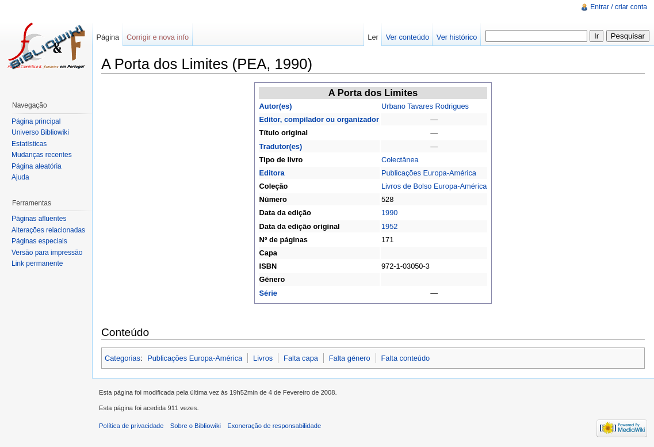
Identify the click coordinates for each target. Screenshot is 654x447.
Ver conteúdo (407, 37)
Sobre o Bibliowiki (195, 425)
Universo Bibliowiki (40, 132)
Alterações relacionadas (48, 230)
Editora (272, 173)
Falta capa (301, 358)
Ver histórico (457, 37)
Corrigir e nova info (158, 37)
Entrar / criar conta (618, 7)
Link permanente (37, 263)
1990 (389, 212)
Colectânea (400, 159)
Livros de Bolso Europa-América (434, 186)
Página (107, 37)
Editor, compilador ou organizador (319, 119)
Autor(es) (275, 106)
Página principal (36, 121)
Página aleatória (37, 166)
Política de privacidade (131, 425)
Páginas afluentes (39, 219)
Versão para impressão (47, 253)
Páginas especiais (39, 241)
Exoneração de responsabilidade (274, 425)
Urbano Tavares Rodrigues (425, 106)
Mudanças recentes (42, 155)
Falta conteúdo (405, 358)
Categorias (122, 358)
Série (268, 293)
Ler (373, 37)
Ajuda (20, 177)
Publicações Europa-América (428, 173)
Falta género (349, 358)
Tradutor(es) (281, 146)
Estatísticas (29, 144)
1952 (389, 226)
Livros (263, 358)
